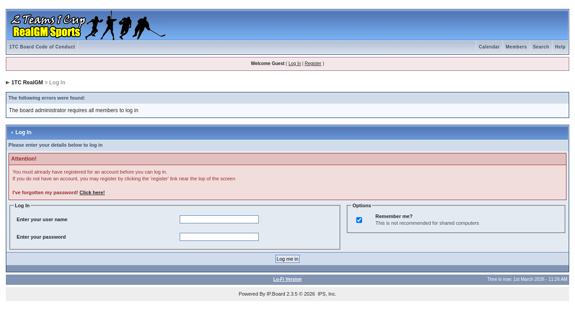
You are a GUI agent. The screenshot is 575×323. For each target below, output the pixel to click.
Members (516, 46)
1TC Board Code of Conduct (42, 46)
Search (541, 46)
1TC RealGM (27, 82)
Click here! (92, 192)
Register (313, 63)
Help (560, 46)
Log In (294, 63)
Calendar (489, 46)
